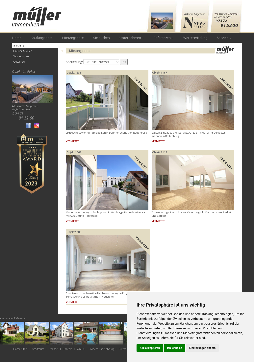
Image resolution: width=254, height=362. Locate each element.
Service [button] (224, 38)
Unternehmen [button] (131, 38)
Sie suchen (101, 38)
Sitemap (124, 348)
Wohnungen (21, 56)
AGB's (81, 348)
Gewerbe (19, 61)
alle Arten (19, 45)
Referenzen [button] (163, 38)
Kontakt (67, 348)
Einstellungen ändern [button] (202, 347)
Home (16, 38)
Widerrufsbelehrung (101, 348)
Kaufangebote (42, 38)
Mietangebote (73, 38)
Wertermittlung (195, 38)
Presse (53, 348)
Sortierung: (74, 62)
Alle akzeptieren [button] (150, 347)
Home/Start (20, 348)
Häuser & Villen (22, 50)
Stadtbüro (38, 348)
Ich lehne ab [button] (174, 347)
